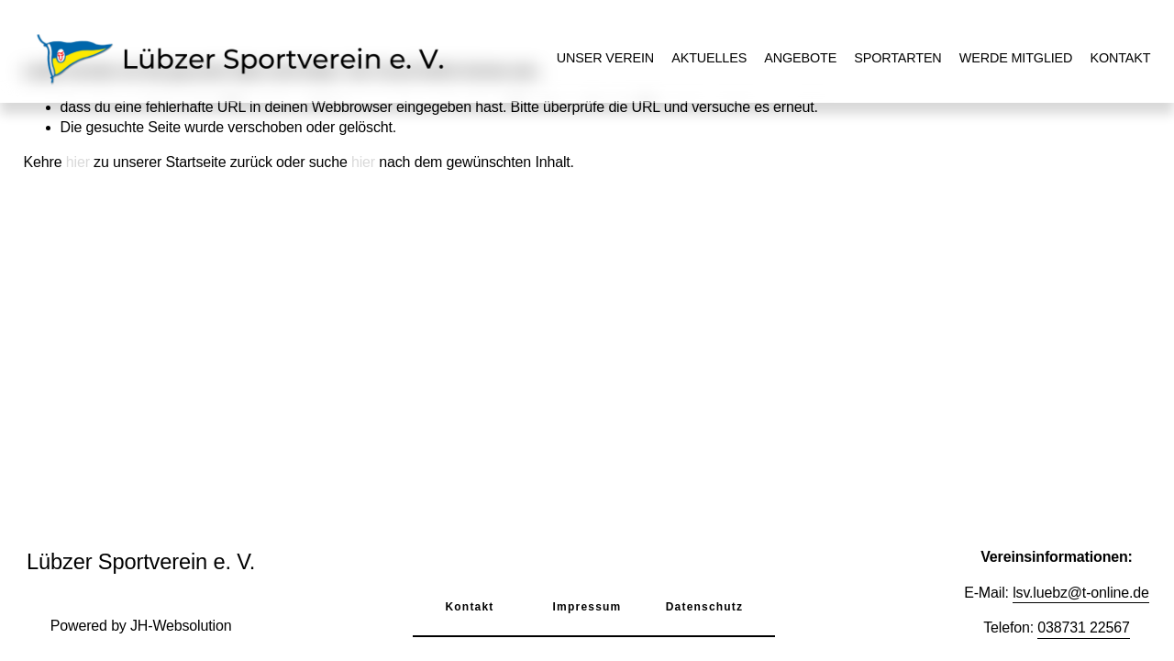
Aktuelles (709, 57)
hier (78, 162)
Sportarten (897, 57)
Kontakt (1121, 57)
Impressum (587, 606)
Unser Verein (605, 57)
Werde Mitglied (1016, 57)
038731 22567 (1083, 627)
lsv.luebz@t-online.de (1081, 592)
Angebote (800, 57)
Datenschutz (705, 606)
